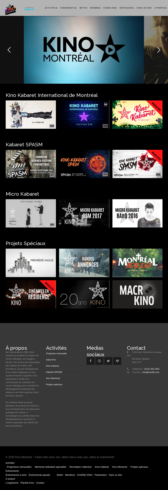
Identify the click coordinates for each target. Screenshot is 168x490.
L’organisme (12, 482)
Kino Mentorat (53, 378)
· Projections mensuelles (19, 467)
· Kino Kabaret (101, 467)
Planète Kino (27, 482)
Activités (50, 8)
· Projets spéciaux (138, 467)
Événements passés (39, 475)
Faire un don (144, 8)
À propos (159, 8)
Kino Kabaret (52, 366)
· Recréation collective (80, 467)
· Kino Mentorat (119, 467)
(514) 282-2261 (151, 369)
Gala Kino (51, 359)
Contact (40, 482)
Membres (95, 8)
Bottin (83, 8)
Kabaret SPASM (54, 372)
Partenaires (127, 8)
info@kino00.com (150, 372)
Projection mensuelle (56, 353)
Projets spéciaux (54, 384)
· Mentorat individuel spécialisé (50, 467)
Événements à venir (16, 475)
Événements (67, 8)
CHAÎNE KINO (110, 8)
